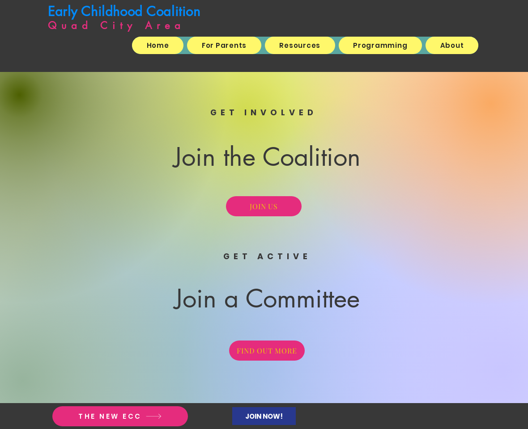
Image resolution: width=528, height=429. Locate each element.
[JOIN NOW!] (264, 416)
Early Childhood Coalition (124, 11)
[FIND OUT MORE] (267, 351)
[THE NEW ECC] (120, 416)
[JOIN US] (264, 206)
